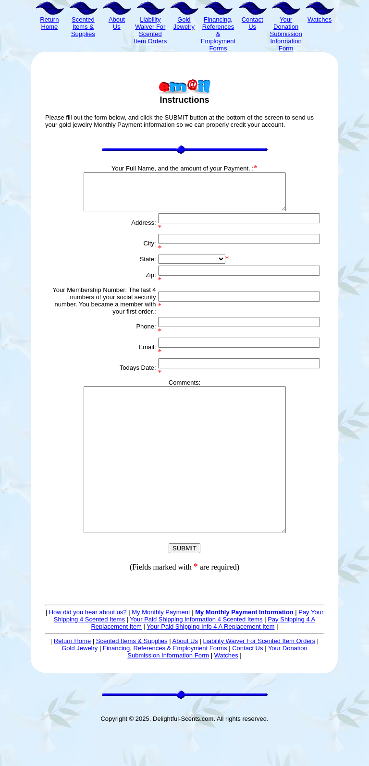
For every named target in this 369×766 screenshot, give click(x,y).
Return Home (72, 677)
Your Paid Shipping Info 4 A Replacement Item (210, 662)
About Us (184, 677)
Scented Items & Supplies (132, 677)
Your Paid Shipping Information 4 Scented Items (196, 655)
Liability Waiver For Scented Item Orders (259, 677)
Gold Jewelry (80, 684)
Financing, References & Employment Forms (165, 684)
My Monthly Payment (161, 648)
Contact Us (247, 684)
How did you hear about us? (88, 648)
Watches (226, 691)
